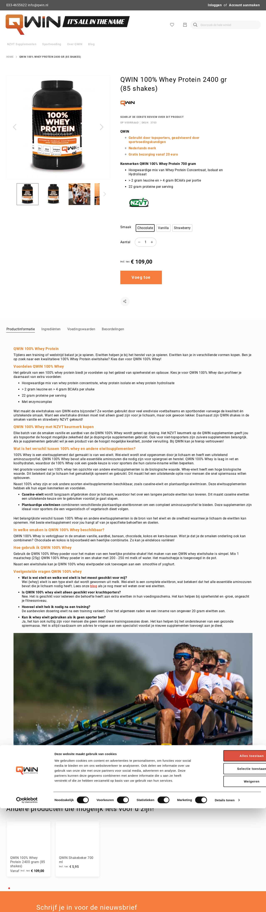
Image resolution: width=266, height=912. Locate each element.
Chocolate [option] (145, 236)
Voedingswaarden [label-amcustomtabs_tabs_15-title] (81, 338)
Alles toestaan (231, 859)
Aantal (125, 251)
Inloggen (215, 5)
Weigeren (231, 885)
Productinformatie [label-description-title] (20, 338)
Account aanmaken (244, 5)
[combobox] (197, 29)
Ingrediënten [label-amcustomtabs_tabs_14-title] (51, 338)
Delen (125, 310)
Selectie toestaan (231, 872)
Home (10, 65)
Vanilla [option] (163, 236)
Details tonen (224, 904)
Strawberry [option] (182, 236)
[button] (14, 136)
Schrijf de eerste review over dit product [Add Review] (152, 125)
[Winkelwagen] (257, 29)
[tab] (20, 337)
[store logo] (66, 29)
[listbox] (180, 237)
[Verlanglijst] (244, 29)
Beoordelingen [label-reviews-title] (113, 338)
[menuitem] (21, 53)
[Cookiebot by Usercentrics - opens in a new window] (27, 904)
